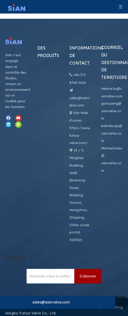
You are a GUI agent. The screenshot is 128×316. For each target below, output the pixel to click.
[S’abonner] (87, 262)
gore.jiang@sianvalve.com (111, 97)
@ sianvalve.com (111, 149)
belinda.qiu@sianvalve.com (111, 119)
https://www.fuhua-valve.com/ (79, 121)
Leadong (115, 293)
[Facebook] (8, 104)
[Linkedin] (8, 111)
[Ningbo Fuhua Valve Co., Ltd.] (16, 27)
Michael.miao (112, 134)
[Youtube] (18, 104)
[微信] (18, 111)
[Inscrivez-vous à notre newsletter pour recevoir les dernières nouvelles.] (49, 262)
